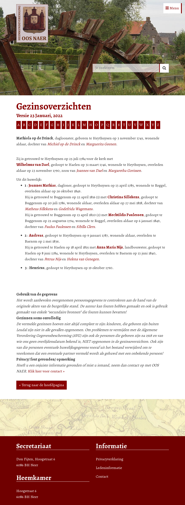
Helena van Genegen (83, 259)
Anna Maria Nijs (110, 247)
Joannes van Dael (89, 170)
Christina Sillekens (123, 197)
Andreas (36, 235)
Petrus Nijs (52, 259)
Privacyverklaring (109, 459)
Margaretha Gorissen (124, 170)
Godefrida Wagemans (75, 208)
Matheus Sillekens (39, 208)
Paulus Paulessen (57, 226)
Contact (102, 476)
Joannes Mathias (42, 185)
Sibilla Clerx (85, 226)
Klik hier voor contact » (46, 371)
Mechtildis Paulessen (126, 214)
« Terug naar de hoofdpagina (41, 384)
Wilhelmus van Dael (32, 164)
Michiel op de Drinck (63, 144)
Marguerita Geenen (101, 144)
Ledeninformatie (109, 467)
